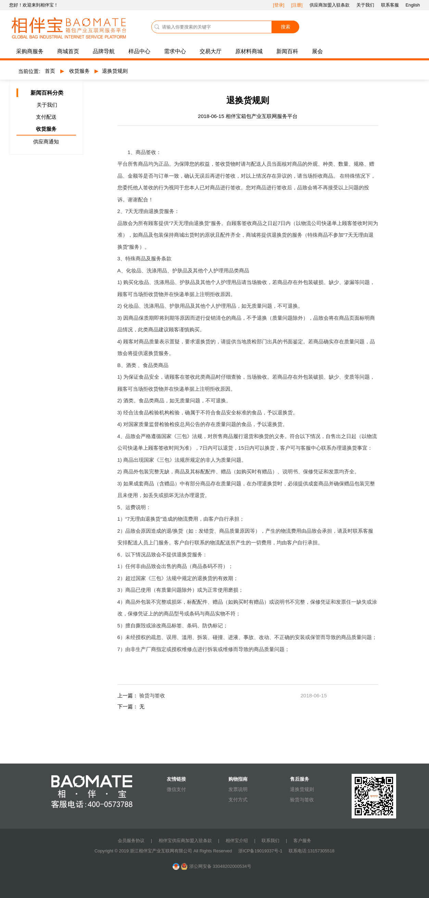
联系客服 (390, 5)
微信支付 (176, 789)
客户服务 (302, 840)
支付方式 (238, 799)
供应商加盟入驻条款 (330, 5)
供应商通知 (46, 141)
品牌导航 (104, 51)
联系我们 (270, 840)
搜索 (285, 26)
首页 (50, 71)
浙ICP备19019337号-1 (260, 850)
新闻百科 (287, 51)
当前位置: (29, 71)
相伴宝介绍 (237, 840)
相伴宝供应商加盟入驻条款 (185, 840)
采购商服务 (29, 51)
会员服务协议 (131, 840)
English (413, 5)
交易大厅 (211, 51)
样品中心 (139, 51)
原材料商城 (249, 51)
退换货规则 (302, 789)
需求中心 (175, 51)
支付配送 (46, 117)
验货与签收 (152, 695)
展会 (317, 51)
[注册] (296, 5)
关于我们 (365, 5)
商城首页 (68, 51)
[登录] (278, 5)
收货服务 (79, 71)
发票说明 (238, 789)
